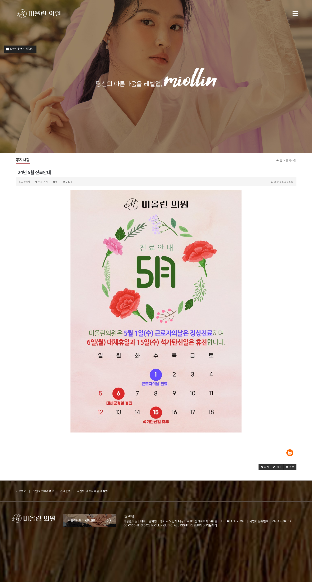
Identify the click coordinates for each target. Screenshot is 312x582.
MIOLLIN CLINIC (161, 525)
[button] (265, 467)
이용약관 (21, 491)
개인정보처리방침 (43, 491)
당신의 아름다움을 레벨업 (92, 491)
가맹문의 (65, 491)
